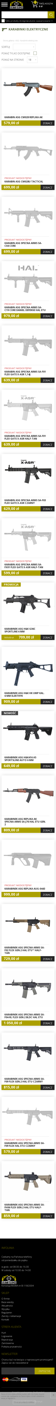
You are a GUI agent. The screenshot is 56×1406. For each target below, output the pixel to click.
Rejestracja (7, 1339)
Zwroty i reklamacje (11, 1316)
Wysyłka (5, 1309)
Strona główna (8, 40)
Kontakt (5, 1319)
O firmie (5, 1298)
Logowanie (6, 1336)
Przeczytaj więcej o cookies (24, 1402)
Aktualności (7, 1305)
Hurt (3, 1332)
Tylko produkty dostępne (14, 20)
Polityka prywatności (11, 1346)
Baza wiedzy (7, 1302)
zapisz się (45, 1371)
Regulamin (6, 1312)
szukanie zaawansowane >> (40, 21)
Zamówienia (7, 1343)
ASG (17, 40)
